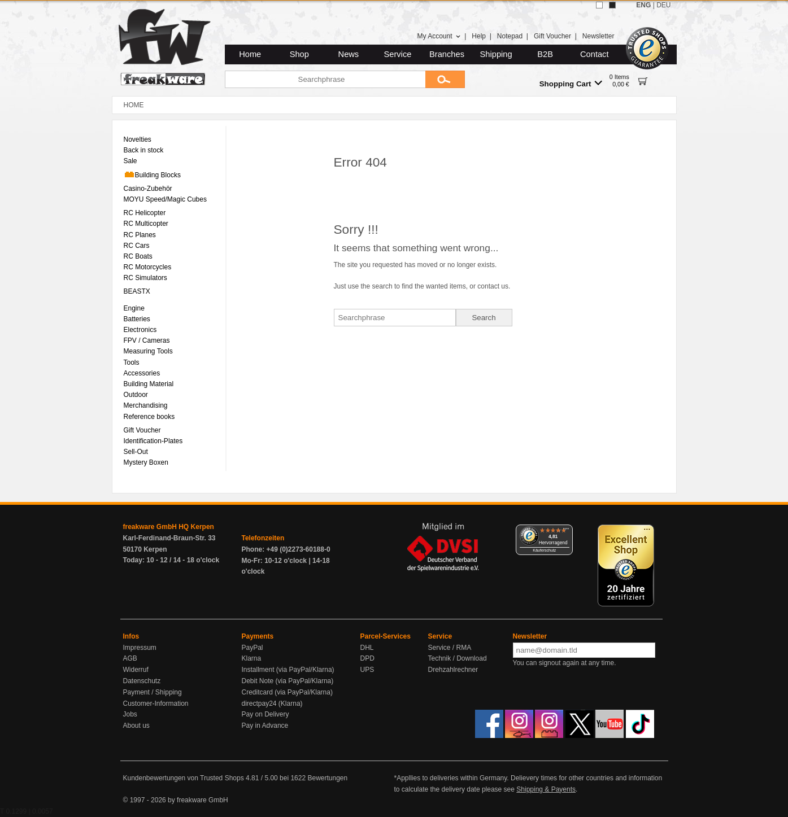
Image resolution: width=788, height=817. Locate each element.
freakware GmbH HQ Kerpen (168, 527)
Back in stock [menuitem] (144, 150)
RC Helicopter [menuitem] (145, 213)
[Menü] (566, 531)
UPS (367, 670)
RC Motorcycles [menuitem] (148, 267)
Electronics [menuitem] (140, 330)
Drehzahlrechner (453, 670)
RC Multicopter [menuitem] (146, 224)
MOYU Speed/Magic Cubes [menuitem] (165, 199)
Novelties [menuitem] (137, 139)
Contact (594, 54)
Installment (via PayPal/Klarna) (288, 670)
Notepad (510, 36)
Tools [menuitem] (132, 362)
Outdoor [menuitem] (136, 395)
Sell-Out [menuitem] (136, 452)
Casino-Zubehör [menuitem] (148, 189)
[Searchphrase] (325, 79)
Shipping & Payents (546, 789)
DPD (367, 658)
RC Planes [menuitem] (140, 235)
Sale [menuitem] (130, 161)
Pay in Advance (265, 725)
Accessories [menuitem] (142, 373)
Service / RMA (450, 648)
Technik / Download (457, 658)
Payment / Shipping (152, 692)
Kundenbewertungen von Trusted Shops (183, 778)
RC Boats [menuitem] (138, 256)
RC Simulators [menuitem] (145, 278)
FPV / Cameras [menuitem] (147, 340)
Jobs (130, 714)
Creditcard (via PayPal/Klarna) (287, 692)
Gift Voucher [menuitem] (142, 430)
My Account (438, 36)
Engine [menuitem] (134, 308)
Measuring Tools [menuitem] (148, 351)
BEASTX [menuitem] (137, 291)
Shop (299, 54)
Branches (446, 54)
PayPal (252, 648)
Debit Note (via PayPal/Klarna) (288, 681)
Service (398, 54)
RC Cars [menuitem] (137, 246)
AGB (130, 658)
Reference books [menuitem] (149, 417)
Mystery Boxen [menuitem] (146, 462)
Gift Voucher (552, 36)
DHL (367, 648)
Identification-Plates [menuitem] (153, 441)
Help (479, 36)
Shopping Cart (570, 83)
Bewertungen (327, 778)
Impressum (139, 648)
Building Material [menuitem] (149, 384)
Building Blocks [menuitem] (152, 174)
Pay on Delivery (265, 714)
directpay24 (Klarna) (272, 703)
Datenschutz (142, 681)
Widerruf (136, 670)
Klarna (252, 658)
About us (136, 725)
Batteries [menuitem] (137, 319)
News (348, 54)
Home (250, 54)
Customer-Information (156, 703)
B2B (545, 54)
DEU (663, 5)
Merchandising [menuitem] (146, 405)
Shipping (496, 54)
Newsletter (598, 36)
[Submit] (445, 79)
